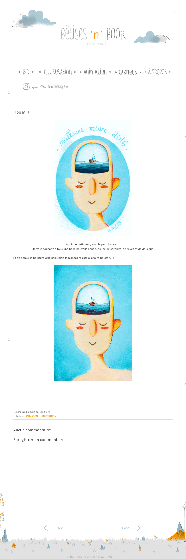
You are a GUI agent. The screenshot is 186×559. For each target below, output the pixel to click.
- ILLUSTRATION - (48, 416)
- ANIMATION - (31, 416)
